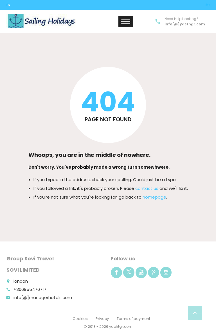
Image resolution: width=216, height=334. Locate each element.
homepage (154, 197)
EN (8, 5)
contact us (146, 188)
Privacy (102, 318)
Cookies (80, 318)
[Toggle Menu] (125, 21)
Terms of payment (133, 318)
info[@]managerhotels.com (43, 297)
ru (208, 5)
